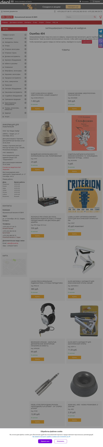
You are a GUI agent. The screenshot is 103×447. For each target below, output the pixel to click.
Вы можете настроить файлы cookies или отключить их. (51, 436)
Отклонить (60, 441)
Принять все (45, 441)
